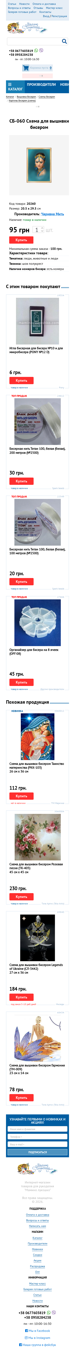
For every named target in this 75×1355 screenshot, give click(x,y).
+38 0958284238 (21, 55)
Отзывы (38, 8)
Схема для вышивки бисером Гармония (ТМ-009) (37, 1067)
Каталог (15, 87)
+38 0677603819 (26, 51)
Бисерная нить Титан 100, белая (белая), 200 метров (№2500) (37, 450)
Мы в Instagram (37, 1338)
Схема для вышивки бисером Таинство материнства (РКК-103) (36, 766)
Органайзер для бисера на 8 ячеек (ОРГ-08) (33, 652)
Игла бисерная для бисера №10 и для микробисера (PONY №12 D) (36, 350)
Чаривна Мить (52, 214)
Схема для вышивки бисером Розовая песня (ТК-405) (36, 866)
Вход (46, 16)
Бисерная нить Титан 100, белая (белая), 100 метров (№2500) (37, 551)
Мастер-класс (54, 8)
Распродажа (37, 1266)
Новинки (37, 1249)
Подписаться (37, 1152)
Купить (21, 240)
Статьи (12, 4)
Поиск (65, 41)
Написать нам (37, 1226)
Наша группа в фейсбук (37, 1345)
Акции (37, 1260)
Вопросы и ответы (19, 8)
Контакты (45, 12)
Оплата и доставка (44, 4)
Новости (24, 4)
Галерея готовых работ (22, 12)
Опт (37, 1272)
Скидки (37, 1255)
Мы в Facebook (37, 1331)
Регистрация (59, 16)
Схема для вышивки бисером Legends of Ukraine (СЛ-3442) (36, 967)
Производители (41, 84)
